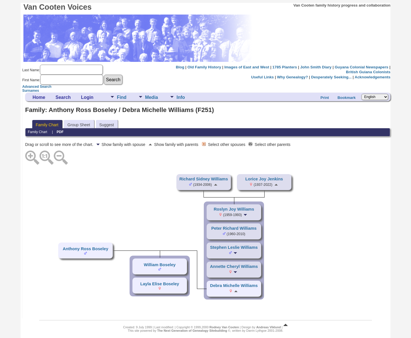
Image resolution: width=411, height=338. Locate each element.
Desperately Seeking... (331, 77)
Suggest (106, 125)
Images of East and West (246, 67)
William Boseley (160, 264)
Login (87, 97)
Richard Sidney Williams (203, 179)
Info (180, 97)
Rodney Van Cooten (224, 327)
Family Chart (47, 125)
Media (151, 97)
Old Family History (204, 67)
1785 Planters (284, 67)
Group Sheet (78, 125)
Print (325, 97)
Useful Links (262, 77)
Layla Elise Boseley (159, 284)
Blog (180, 67)
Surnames (30, 91)
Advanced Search (36, 87)
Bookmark (346, 97)
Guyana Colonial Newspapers (361, 67)
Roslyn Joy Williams (234, 209)
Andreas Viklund (268, 327)
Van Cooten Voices (57, 7)
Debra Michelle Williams (234, 285)
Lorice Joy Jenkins (264, 179)
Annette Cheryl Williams (234, 266)
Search (62, 97)
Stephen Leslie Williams (234, 247)
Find (121, 97)
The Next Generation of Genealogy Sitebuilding (192, 330)
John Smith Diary (316, 67)
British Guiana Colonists (368, 72)
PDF (60, 132)
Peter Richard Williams (234, 228)
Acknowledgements (372, 77)
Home (39, 97)
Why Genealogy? (292, 77)
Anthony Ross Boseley (85, 249)
